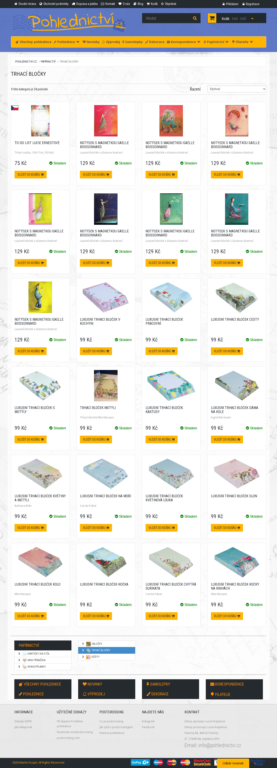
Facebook (148, 727)
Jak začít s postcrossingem (116, 727)
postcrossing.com (68, 738)
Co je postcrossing (111, 721)
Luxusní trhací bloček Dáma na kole (234, 410)
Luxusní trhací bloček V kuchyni (100, 321)
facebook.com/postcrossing (75, 732)
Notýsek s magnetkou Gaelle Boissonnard (104, 145)
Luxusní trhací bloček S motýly (35, 410)
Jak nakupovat (23, 727)
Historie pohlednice (112, 733)
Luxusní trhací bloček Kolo (37, 584)
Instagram (148, 721)
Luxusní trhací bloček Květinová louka (164, 498)
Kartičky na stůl (34, 654)
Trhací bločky (96, 650)
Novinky (91, 42)
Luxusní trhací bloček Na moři (105, 496)
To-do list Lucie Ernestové (37, 143)
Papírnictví (216, 42)
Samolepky (132, 42)
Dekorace (155, 42)
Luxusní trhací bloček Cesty (235, 319)
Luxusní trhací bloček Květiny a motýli (40, 498)
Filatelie (242, 42)
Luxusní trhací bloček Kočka (104, 584)
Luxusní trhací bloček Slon (234, 496)
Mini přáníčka (31, 660)
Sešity (91, 657)
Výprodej (111, 42)
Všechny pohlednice (34, 42)
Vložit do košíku (30, 174)
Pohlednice (66, 42)
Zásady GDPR (23, 721)
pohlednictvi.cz (26, 61)
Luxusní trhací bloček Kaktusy (164, 410)
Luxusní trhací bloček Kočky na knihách (235, 586)
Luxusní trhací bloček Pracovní (164, 321)
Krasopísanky (32, 667)
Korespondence (183, 42)
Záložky (92, 644)
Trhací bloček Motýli (98, 408)
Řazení (195, 89)
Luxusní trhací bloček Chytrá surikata (171, 586)
